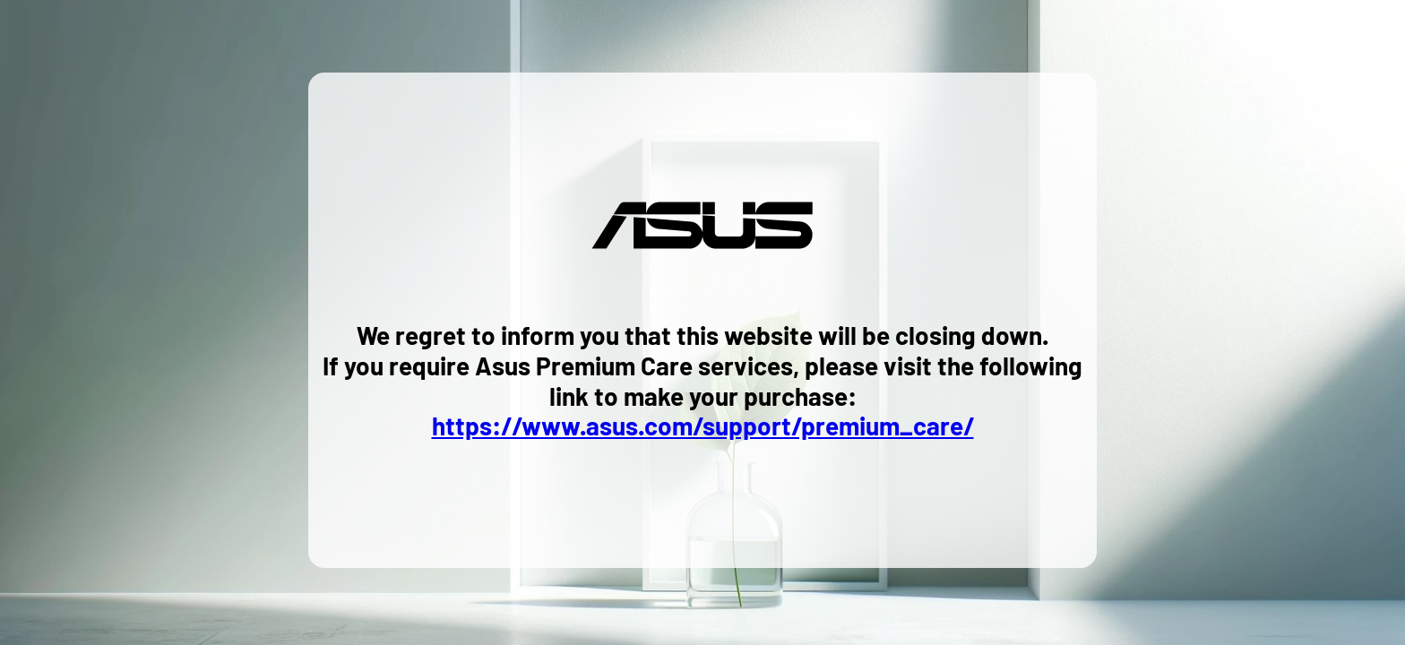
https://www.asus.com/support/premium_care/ (703, 425)
